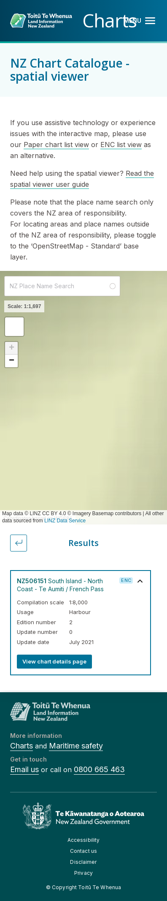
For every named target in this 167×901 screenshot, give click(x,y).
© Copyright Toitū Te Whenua (83, 887)
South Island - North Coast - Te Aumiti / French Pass (60, 584)
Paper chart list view (56, 144)
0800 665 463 (99, 769)
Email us (24, 769)
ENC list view (121, 144)
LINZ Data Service (65, 521)
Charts (21, 745)
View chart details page (54, 661)
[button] (14, 326)
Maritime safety (76, 745)
